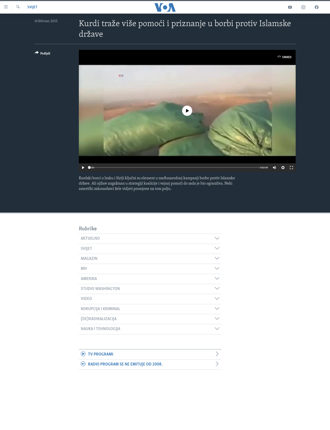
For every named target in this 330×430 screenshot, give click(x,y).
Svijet (32, 7)
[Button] (42, 54)
